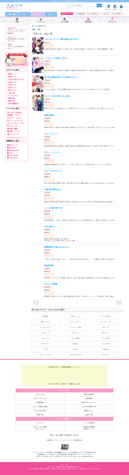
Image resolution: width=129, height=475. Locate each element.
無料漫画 (88, 22)
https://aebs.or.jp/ (87, 456)
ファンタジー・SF (105, 322)
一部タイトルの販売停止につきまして (16, 47)
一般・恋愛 (11, 14)
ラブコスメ (112, 22)
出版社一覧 (89, 415)
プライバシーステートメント (63, 440)
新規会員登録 (89, 394)
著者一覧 (40, 415)
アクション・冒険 (75, 327)
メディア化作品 (105, 316)
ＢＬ (37, 14)
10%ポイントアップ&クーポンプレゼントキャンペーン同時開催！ (16, 31)
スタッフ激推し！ (117, 14)
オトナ (50, 14)
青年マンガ (105, 333)
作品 (35, 26)
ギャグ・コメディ (75, 322)
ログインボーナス (40, 398)
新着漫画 (40, 402)
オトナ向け (105, 354)
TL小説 (45, 349)
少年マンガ (75, 333)
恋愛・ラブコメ (46, 322)
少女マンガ (105, 327)
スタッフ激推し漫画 (40, 406)
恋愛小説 (75, 344)
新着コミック (75, 316)
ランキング (41, 22)
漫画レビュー (89, 411)
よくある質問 (56, 435)
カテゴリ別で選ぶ (40, 411)
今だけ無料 (64, 22)
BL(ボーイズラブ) (75, 354)
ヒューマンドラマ (45, 327)
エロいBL (106, 14)
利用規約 (49, 440)
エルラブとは (40, 394)
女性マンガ (45, 333)
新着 (17, 22)
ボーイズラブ (49, 46)
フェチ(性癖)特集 (79, 14)
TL (25, 14)
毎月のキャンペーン (89, 402)
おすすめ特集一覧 (88, 406)
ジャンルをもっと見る (13, 137)
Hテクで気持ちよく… (94, 14)
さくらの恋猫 (89, 423)
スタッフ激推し (75, 338)
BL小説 (75, 349)
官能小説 (105, 349)
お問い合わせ (72, 435)
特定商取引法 (78, 440)
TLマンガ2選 (105, 338)
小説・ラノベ (45, 344)
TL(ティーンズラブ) (46, 354)
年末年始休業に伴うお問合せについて (16, 40)
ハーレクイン (45, 338)
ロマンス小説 (105, 344)
